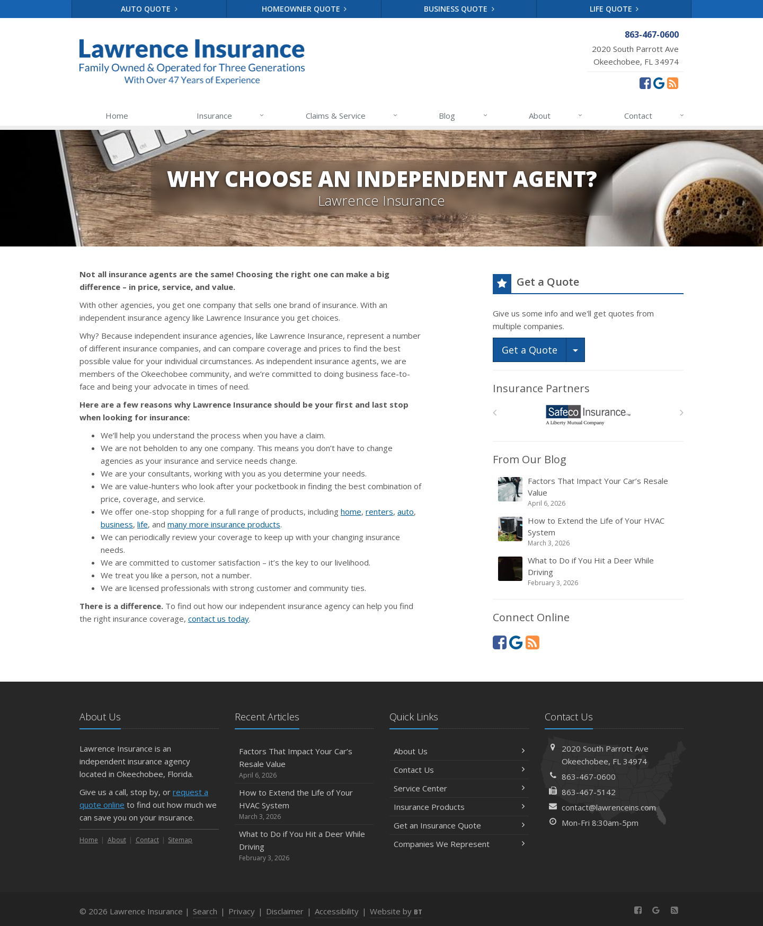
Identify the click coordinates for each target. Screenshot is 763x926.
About (556, 115)
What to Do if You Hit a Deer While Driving (589, 571)
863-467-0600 (589, 776)
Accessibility (337, 911)
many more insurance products (223, 524)
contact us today (218, 618)
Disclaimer (285, 911)
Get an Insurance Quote (459, 825)
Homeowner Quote (304, 9)
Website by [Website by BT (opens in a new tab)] (396, 911)
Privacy (241, 911)
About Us (459, 751)
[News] (672, 83)
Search (205, 911)
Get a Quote (529, 349)
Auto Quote (149, 9)
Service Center (459, 788)
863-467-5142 (589, 792)
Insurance (231, 115)
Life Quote (614, 9)
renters (379, 511)
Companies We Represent (459, 844)
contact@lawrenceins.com (609, 807)
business (117, 524)
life (142, 524)
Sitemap (180, 839)
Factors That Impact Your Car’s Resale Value (589, 491)
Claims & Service (352, 115)
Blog (463, 115)
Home (116, 115)
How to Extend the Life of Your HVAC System (589, 531)
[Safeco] (588, 415)
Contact (654, 115)
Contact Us (459, 769)
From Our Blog (529, 459)
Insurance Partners (541, 388)
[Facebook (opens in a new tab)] (645, 83)
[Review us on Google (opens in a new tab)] (658, 83)
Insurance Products (459, 806)
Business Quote (459, 9)
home (351, 511)
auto (405, 511)
